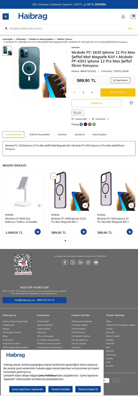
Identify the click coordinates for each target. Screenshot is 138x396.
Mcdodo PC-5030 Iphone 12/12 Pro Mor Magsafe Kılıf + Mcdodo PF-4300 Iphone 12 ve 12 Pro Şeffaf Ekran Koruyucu (68, 221)
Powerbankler (79, 330)
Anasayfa (8, 39)
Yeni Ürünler (43, 322)
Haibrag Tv (8, 341)
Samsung (111, 356)
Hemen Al (96, 104)
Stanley (110, 341)
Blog (5, 337)
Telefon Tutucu (64, 39)
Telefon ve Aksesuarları (40, 39)
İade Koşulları (99, 135)
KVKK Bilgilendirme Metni (15, 348)
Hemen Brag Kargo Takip (15, 322)
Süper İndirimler (45, 326)
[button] (65, 242)
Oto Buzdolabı (79, 345)
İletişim (6, 330)
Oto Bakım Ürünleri (81, 337)
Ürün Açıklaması (13, 135)
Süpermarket (43, 330)
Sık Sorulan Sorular (12, 333)
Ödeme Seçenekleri (40, 135)
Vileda (109, 330)
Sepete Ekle (117, 93)
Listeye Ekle (79, 120)
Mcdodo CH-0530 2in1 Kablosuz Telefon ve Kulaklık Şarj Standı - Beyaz (21, 221)
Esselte (110, 367)
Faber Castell (113, 337)
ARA (130, 28)
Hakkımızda (8, 326)
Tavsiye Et (98, 120)
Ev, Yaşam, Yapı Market (48, 341)
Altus (108, 322)
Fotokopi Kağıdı (79, 326)
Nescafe (110, 333)
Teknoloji (20, 39)
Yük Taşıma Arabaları (82, 322)
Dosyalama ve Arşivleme (49, 348)
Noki (108, 363)
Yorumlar (62, 135)
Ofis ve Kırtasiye (45, 337)
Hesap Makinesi (80, 341)
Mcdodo (76, 47)
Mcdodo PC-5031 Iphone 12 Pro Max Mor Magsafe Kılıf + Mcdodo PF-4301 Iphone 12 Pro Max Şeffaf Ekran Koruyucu (114, 221)
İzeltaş (109, 360)
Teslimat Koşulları (11, 345)
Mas (108, 348)
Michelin (110, 352)
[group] (40, 72)
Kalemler (76, 348)
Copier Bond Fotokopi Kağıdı (120, 326)
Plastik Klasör (78, 333)
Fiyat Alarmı (120, 80)
